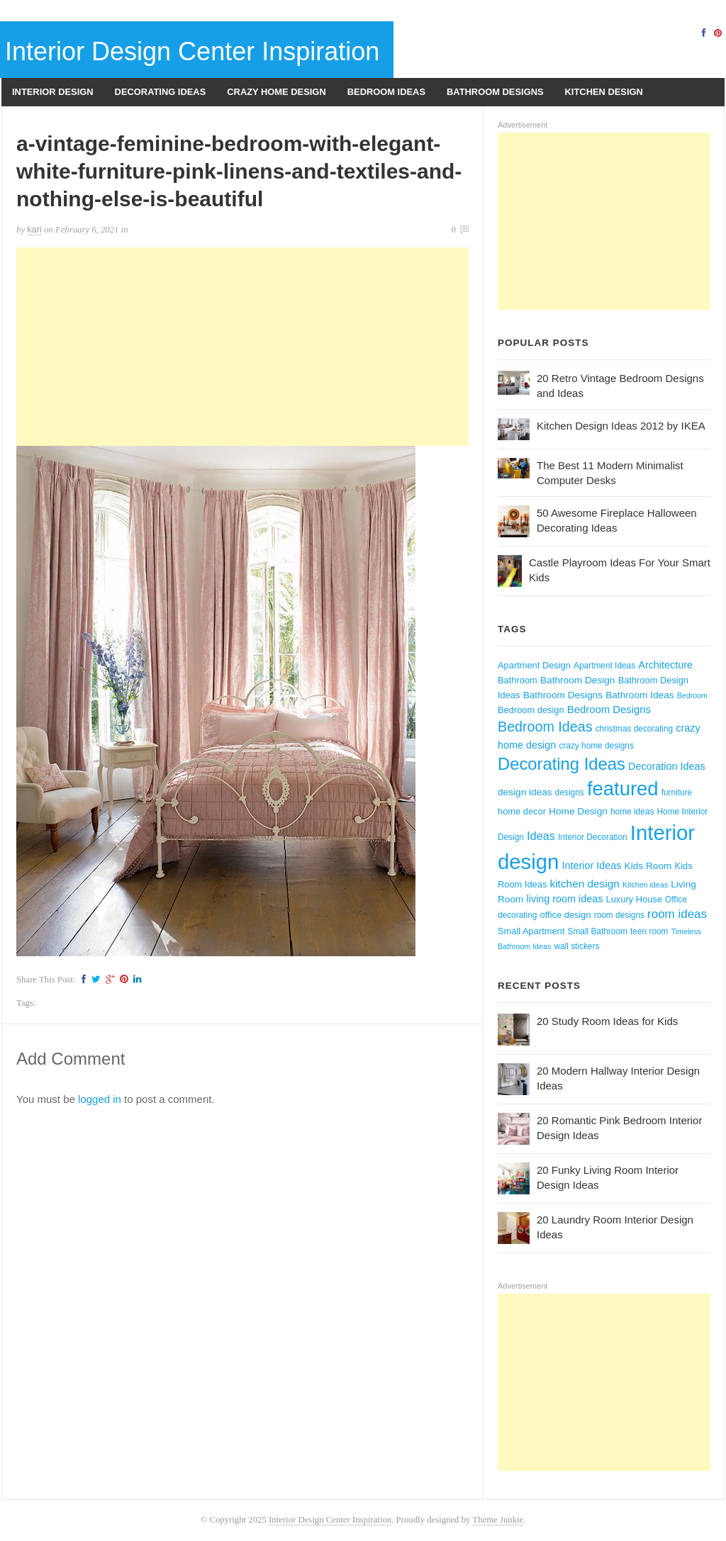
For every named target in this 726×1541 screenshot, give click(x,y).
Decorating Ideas (160, 91)
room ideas (677, 914)
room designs (619, 915)
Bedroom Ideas (386, 91)
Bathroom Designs (495, 91)
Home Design (578, 811)
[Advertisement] (242, 346)
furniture (677, 792)
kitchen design (585, 884)
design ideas (525, 792)
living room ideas (565, 898)
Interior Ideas (592, 865)
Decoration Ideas (666, 766)
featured (623, 789)
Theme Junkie (497, 1520)
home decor (522, 811)
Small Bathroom (597, 931)
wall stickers (576, 946)
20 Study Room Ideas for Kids (607, 1021)
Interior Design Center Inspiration (192, 51)
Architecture (665, 665)
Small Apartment (531, 931)
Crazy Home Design (276, 91)
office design (565, 914)
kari (34, 229)
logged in (99, 1099)
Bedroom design (531, 710)
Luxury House (634, 899)
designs (569, 792)
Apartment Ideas (604, 666)
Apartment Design (534, 665)
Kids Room (648, 866)
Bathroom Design (577, 680)
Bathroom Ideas (639, 695)
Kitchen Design (604, 91)
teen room (649, 931)
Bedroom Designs (609, 709)
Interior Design (53, 91)
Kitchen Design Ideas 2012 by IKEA (621, 426)
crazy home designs (596, 746)
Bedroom (692, 695)
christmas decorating (634, 729)
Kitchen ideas (645, 884)
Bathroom (517, 680)
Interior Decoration (592, 837)
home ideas (632, 812)
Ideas (541, 835)
